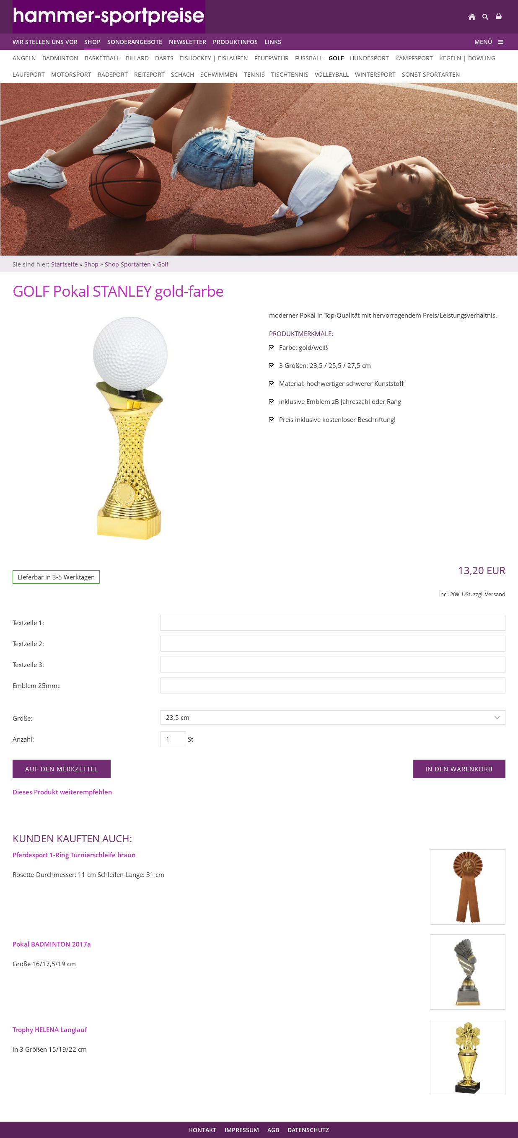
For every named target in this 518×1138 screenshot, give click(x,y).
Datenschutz (308, 1130)
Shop (91, 264)
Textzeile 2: (28, 643)
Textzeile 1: (28, 622)
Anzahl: (23, 739)
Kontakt (202, 1130)
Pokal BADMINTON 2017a (52, 944)
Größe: (22, 718)
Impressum (242, 1130)
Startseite (64, 264)
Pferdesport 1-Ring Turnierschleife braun (74, 855)
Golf (162, 264)
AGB (273, 1130)
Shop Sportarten (128, 264)
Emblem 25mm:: (37, 685)
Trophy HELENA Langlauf (50, 1029)
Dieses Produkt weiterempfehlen (62, 792)
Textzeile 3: (28, 664)
